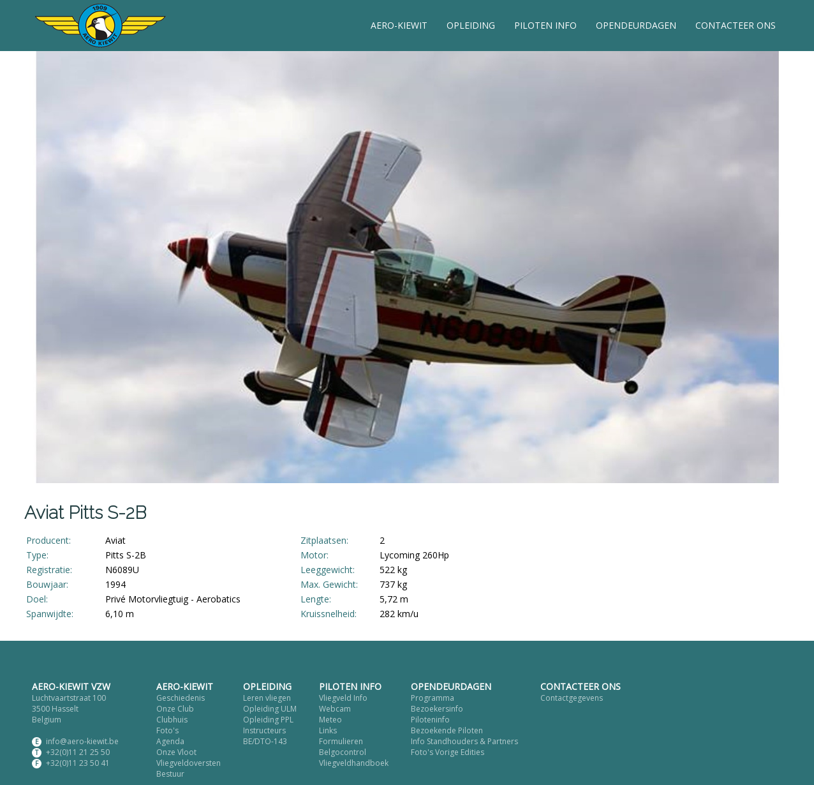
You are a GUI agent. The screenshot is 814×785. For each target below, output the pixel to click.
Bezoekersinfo (437, 708)
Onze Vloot (176, 752)
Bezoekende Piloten (447, 730)
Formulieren (341, 741)
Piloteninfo (430, 719)
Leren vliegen (267, 697)
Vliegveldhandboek (354, 763)
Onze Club (175, 708)
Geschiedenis (180, 697)
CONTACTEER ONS (735, 25)
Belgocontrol (342, 752)
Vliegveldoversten (188, 763)
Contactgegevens (571, 697)
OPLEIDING (471, 25)
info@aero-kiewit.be (82, 741)
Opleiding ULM (270, 708)
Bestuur (170, 773)
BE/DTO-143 (265, 741)
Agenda (170, 741)
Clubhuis (172, 719)
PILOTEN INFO (545, 25)
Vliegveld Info (343, 697)
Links (328, 730)
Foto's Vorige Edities (447, 752)
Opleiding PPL (268, 719)
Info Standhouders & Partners (464, 741)
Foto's (167, 730)
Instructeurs (264, 730)
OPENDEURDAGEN (636, 25)
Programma (432, 697)
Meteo (330, 719)
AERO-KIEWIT (399, 25)
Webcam (335, 708)
